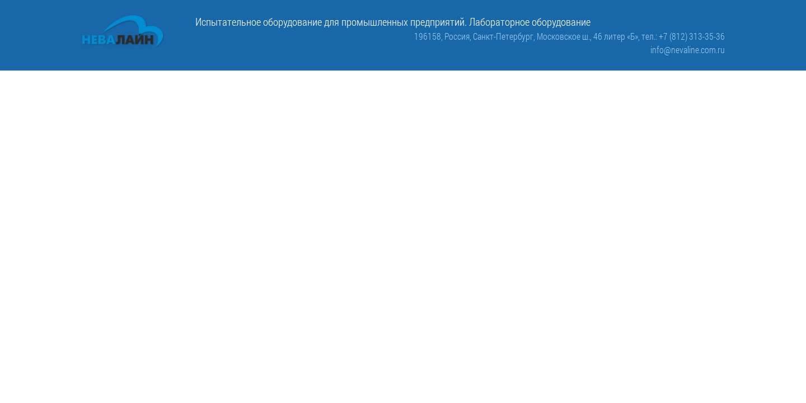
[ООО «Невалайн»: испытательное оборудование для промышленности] (123, 31)
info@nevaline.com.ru (687, 49)
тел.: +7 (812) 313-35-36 (683, 36)
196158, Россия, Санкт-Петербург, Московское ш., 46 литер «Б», (527, 36)
